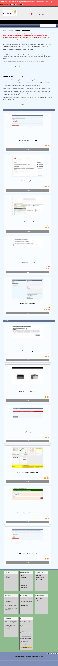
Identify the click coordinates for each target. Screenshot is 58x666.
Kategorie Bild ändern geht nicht (27, 391)
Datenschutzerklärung (5, 4)
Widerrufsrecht (24, 587)
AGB (22, 581)
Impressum (23, 579)
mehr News (26, 647)
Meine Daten (38, 575)
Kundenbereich (39, 572)
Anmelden (8, 602)
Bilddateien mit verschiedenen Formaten (27, 222)
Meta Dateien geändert (27, 181)
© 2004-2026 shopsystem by (29, 661)
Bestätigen (14, 4)
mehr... (26, 627)
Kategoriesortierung (27, 351)
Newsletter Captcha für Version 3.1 (27, 140)
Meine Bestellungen (40, 579)
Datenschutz (23, 577)
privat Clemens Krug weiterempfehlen (40, 599)
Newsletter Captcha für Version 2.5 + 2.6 (27, 513)
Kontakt (22, 575)
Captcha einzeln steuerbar (27, 262)
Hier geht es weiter (25, 605)
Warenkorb (41, 14)
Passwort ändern (39, 581)
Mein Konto (41, 10)
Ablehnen (20, 4)
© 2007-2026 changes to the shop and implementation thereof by (29, 656)
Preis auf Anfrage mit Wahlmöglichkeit (27, 472)
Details (28, 149)
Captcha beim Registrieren (27, 303)
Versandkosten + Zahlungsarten (24, 585)
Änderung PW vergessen (27, 432)
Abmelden (38, 584)
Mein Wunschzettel (40, 577)
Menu (2, 22)
